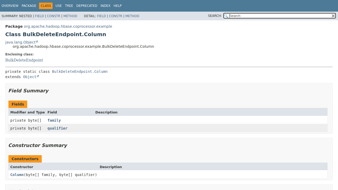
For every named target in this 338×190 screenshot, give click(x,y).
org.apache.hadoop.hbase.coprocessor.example (68, 26)
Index (106, 6)
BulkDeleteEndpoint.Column (80, 71)
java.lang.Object (20, 42)
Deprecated (86, 6)
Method (70, 16)
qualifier (58, 128)
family (54, 120)
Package (29, 6)
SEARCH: (215, 16)
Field (39, 16)
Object (29, 77)
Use (58, 6)
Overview (10, 6)
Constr (53, 16)
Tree (69, 6)
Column (17, 175)
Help (118, 6)
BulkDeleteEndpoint (24, 60)
